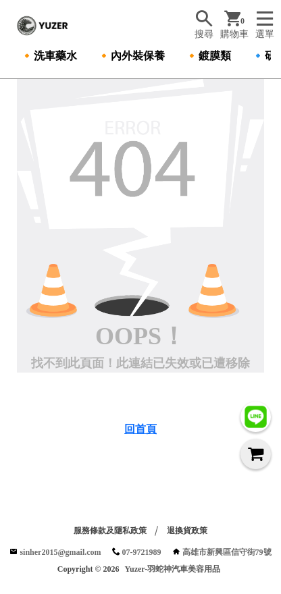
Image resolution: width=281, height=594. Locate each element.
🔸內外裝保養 (131, 55)
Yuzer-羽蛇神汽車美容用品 (172, 569)
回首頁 (140, 429)
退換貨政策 (187, 530)
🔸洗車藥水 (48, 55)
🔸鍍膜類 (208, 55)
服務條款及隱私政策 (110, 530)
